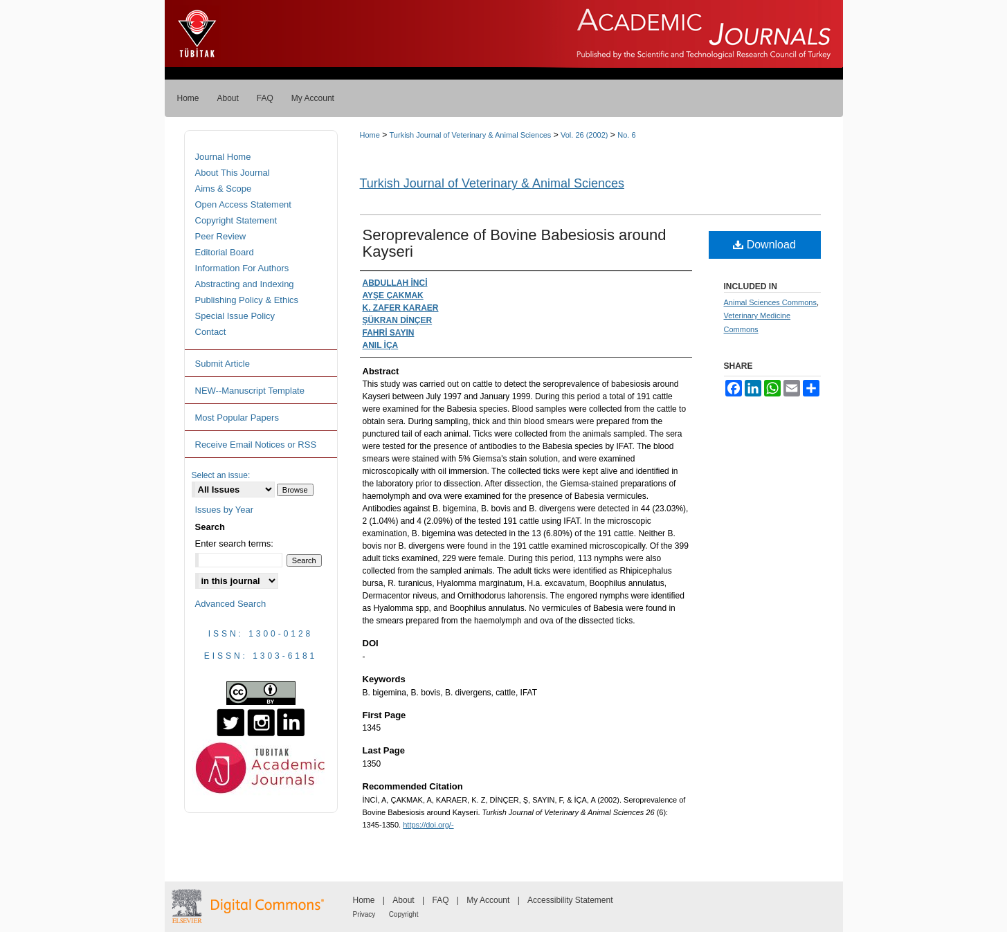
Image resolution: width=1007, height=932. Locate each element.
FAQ (440, 900)
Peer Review (220, 236)
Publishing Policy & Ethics (247, 300)
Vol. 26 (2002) (584, 135)
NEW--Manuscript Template (250, 390)
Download (764, 244)
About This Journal (232, 172)
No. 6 (626, 135)
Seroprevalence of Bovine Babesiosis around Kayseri (514, 243)
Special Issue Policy (235, 316)
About (403, 900)
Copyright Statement (236, 220)
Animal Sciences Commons (770, 302)
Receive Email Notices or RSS (256, 444)
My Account (487, 900)
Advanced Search (230, 604)
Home (370, 135)
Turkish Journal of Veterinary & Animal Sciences (471, 135)
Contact (210, 332)
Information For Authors (242, 268)
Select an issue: (221, 475)
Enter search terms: (234, 543)
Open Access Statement (243, 204)
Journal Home (223, 157)
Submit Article (222, 363)
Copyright (404, 914)
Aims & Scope (223, 188)
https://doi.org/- (428, 825)
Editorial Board (224, 252)
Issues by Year (224, 509)
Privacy (364, 914)
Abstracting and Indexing (244, 284)
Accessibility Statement (570, 900)
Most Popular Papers (237, 417)
